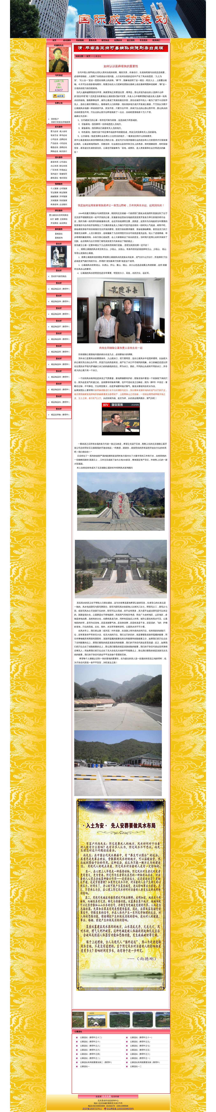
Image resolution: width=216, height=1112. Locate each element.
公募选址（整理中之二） (90, 1058)
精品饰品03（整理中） (60, 377)
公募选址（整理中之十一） (141, 1037)
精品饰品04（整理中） (60, 364)
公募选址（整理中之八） (90, 1046)
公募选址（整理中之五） (140, 1050)
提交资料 (131, 40)
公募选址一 (85, 1066)
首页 (54, 40)
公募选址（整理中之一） (140, 1058)
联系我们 (156, 40)
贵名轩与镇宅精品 (58, 276)
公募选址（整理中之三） (140, 1054)
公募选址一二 (136, 1066)
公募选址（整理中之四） (90, 1054)
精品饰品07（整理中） (60, 326)
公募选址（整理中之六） (90, 1050)
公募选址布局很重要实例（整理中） (145, 1062)
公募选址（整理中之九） (140, 1041)
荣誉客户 (55, 122)
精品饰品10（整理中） (60, 289)
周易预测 (80, 40)
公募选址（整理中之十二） (91, 1037)
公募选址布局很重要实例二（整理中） (96, 1062)
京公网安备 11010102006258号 (119, 1109)
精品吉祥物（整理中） (60, 415)
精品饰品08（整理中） (60, 314)
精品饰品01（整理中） (60, 402)
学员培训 (143, 40)
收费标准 (118, 40)
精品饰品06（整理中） (60, 339)
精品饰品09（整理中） (60, 301)
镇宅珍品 (105, 40)
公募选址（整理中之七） (140, 1046)
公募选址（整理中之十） (90, 1041)
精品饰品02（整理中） (60, 389)
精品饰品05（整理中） (60, 352)
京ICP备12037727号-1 (92, 1109)
